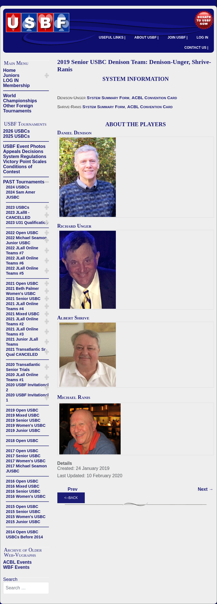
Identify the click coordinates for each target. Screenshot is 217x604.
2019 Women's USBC (25, 425)
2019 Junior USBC (23, 430)
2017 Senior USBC (23, 456)
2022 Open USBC (22, 232)
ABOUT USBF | (146, 37)
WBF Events (16, 567)
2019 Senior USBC (23, 420)
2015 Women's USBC (25, 516)
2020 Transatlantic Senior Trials (23, 367)
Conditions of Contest (17, 169)
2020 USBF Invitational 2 (27, 387)
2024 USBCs (17, 187)
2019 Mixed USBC (22, 415)
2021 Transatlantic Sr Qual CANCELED (25, 352)
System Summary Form (108, 97)
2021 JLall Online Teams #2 (22, 321)
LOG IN (202, 37)
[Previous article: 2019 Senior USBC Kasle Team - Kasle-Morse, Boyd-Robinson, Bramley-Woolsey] (73, 489)
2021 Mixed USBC (22, 314)
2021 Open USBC (22, 283)
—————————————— (26, 90)
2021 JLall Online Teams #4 (22, 306)
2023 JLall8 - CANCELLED (18, 215)
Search (10, 579)
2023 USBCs (17, 207)
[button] (47, 75)
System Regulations (24, 156)
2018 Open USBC (22, 440)
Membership (16, 85)
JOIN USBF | (178, 37)
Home (9, 70)
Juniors (11, 75)
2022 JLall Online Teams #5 (22, 271)
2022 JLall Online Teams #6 (22, 260)
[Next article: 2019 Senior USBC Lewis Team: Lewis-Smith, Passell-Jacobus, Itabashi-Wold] (205, 489)
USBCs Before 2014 (24, 537)
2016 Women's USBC (25, 496)
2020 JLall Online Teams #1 (22, 377)
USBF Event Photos (24, 146)
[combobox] (26, 588)
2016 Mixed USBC (22, 486)
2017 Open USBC (22, 450)
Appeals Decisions (23, 151)
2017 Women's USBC (25, 461)
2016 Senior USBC (23, 491)
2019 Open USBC (22, 410)
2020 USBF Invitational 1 (27, 397)
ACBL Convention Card (154, 97)
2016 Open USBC (22, 481)
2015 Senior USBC (23, 511)
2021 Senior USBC (23, 298)
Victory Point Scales (25, 161)
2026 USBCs (16, 131)
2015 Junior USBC (23, 521)
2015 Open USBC (22, 506)
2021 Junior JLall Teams (22, 342)
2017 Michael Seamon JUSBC (26, 468)
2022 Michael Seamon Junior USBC (26, 240)
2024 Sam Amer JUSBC (20, 194)
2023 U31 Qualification (27, 222)
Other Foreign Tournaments (18, 108)
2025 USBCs (16, 136)
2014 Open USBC (22, 532)
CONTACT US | (196, 48)
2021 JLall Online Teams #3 (22, 331)
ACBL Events (17, 562)
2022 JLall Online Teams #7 (22, 250)
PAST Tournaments (23, 181)
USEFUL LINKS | (112, 37)
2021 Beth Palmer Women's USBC (22, 291)
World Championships (20, 98)
